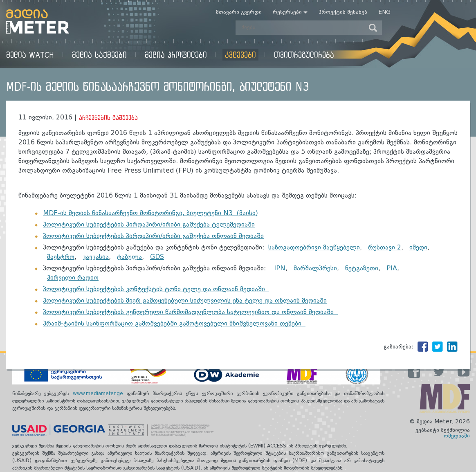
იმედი (418, 248)
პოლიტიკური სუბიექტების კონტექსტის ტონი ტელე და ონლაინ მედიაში (156, 289)
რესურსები (287, 12)
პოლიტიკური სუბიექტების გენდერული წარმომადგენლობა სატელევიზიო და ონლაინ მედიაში (190, 312)
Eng (384, 12)
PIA (391, 268)
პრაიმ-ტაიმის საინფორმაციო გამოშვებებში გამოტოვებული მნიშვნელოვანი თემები (174, 324)
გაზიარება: (398, 347)
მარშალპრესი (315, 268)
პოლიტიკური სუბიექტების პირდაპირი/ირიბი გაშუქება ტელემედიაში (149, 225)
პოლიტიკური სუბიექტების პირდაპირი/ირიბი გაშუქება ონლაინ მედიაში (153, 236)
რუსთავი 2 (384, 248)
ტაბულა (129, 257)
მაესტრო (60, 257)
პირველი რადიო (73, 278)
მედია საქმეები (99, 54)
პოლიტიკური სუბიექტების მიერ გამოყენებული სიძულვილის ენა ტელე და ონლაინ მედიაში (185, 301)
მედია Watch (30, 54)
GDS (157, 257)
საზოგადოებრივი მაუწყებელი (314, 248)
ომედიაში (457, 436)
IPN (279, 268)
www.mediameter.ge (100, 393)
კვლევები (240, 54)
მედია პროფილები (176, 54)
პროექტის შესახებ (343, 12)
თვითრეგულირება (304, 54)
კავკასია (96, 257)
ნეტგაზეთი (361, 268)
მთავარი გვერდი (239, 12)
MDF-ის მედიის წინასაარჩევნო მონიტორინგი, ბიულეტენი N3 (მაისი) (150, 213)
